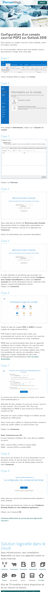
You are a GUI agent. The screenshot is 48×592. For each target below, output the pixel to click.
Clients (4, 580)
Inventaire (42, 569)
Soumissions (33, 569)
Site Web (41, 580)
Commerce (4, 569)
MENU (42, 3)
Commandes (14, 569)
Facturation (23, 569)
